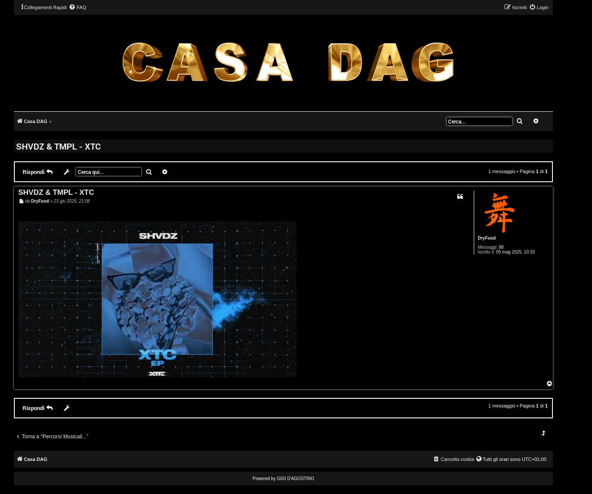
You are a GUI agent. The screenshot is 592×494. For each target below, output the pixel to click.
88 (501, 247)
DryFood (487, 238)
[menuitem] (77, 7)
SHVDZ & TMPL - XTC (58, 146)
